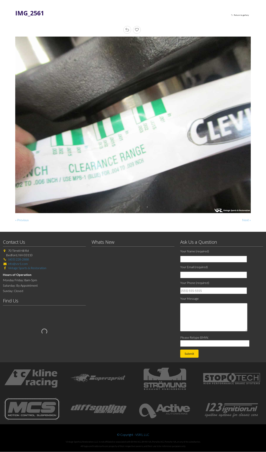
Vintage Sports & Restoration (27, 268)
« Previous (22, 220)
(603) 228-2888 (18, 259)
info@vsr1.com (18, 263)
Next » (246, 220)
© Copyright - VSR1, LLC (133, 434)
